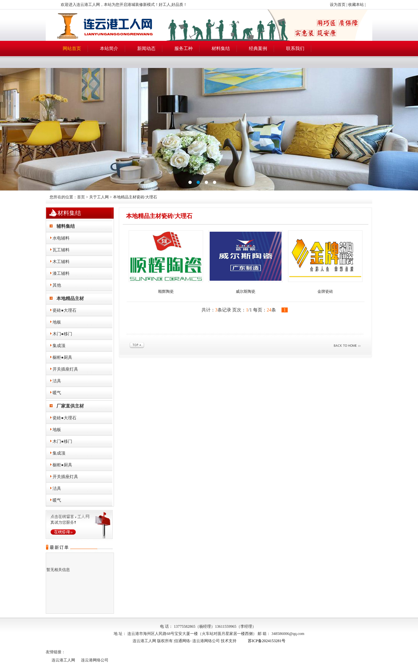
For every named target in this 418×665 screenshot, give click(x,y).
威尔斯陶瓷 (245, 291)
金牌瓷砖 (325, 291)
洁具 (57, 380)
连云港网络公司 (206, 641)
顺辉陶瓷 (166, 291)
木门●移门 (62, 333)
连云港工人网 (63, 660)
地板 (57, 322)
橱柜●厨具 (62, 357)
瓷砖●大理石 (64, 310)
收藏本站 (356, 4)
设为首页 (338, 4)
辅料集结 (65, 226)
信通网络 (182, 641)
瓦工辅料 (61, 249)
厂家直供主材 (70, 406)
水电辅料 (61, 238)
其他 (57, 285)
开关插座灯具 (65, 369)
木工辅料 (61, 261)
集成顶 (59, 345)
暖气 (57, 392)
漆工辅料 (61, 273)
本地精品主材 (70, 298)
